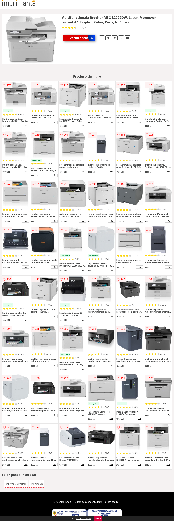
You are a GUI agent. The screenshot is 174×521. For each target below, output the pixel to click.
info (25, 126)
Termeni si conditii (62, 501)
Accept (98, 518)
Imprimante (37, 483)
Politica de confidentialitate (88, 501)
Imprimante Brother (16, 483)
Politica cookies (112, 501)
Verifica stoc (82, 38)
